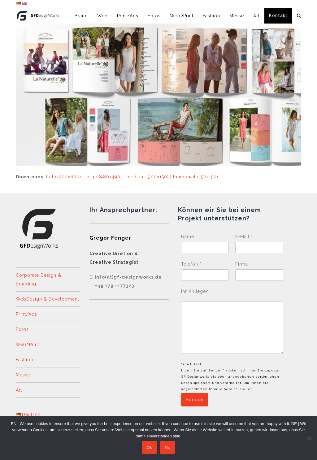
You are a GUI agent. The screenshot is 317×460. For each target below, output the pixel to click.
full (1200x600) (63, 176)
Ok (151, 449)
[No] (309, 439)
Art (19, 390)
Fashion (24, 359)
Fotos (22, 329)
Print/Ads (26, 314)
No (169, 449)
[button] (299, 16)
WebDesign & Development (47, 299)
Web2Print (27, 344)
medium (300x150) (147, 176)
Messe (23, 374)
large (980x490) (103, 176)
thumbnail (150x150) (195, 176)
